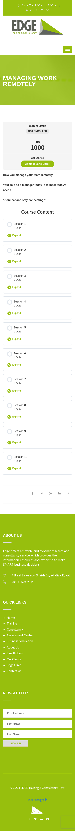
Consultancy (13, 630)
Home (9, 618)
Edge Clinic (12, 665)
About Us (11, 648)
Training (10, 624)
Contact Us (12, 671)
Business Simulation (18, 641)
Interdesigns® (37, 800)
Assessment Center (18, 635)
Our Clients (12, 659)
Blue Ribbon (13, 653)
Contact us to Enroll (37, 163)
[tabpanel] (37, 188)
